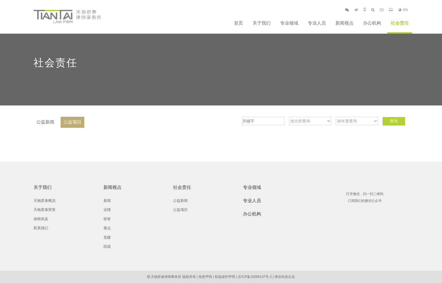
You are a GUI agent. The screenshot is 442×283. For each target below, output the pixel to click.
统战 (107, 246)
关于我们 (262, 23)
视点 (107, 228)
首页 (238, 23)
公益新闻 (45, 122)
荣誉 (107, 219)
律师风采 (41, 219)
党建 (107, 237)
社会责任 (400, 23)
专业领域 (289, 23)
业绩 (107, 210)
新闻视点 (344, 23)
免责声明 (205, 277)
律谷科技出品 (285, 277)
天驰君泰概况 (45, 200)
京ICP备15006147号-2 (255, 277)
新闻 (107, 200)
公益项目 (72, 122)
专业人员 (317, 23)
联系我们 (41, 228)
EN (403, 10)
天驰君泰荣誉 (45, 210)
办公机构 (372, 23)
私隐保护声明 (225, 277)
